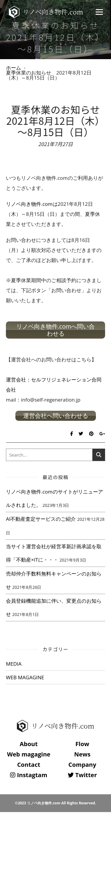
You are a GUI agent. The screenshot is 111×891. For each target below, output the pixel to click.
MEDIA (14, 663)
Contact (28, 765)
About (29, 744)
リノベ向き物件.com (29, 203)
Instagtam (28, 775)
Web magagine (28, 754)
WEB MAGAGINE (25, 677)
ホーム (13, 67)
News (82, 754)
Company (82, 765)
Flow (82, 744)
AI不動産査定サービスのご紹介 (41, 518)
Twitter (82, 775)
